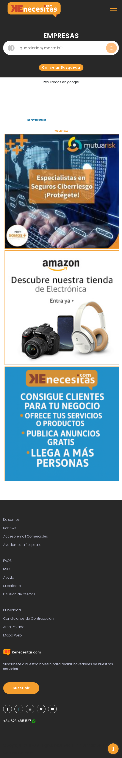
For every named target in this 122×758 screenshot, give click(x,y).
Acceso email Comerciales (25, 536)
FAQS (7, 560)
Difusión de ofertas (19, 594)
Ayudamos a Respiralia (22, 544)
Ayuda (8, 577)
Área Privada (14, 626)
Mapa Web (12, 635)
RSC (6, 569)
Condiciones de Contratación (28, 618)
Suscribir (21, 688)
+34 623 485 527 (19, 720)
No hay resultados (36, 120)
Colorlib (25, 753)
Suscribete (12, 585)
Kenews (9, 527)
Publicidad (12, 610)
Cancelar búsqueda (61, 67)
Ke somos (11, 519)
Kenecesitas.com (22, 652)
